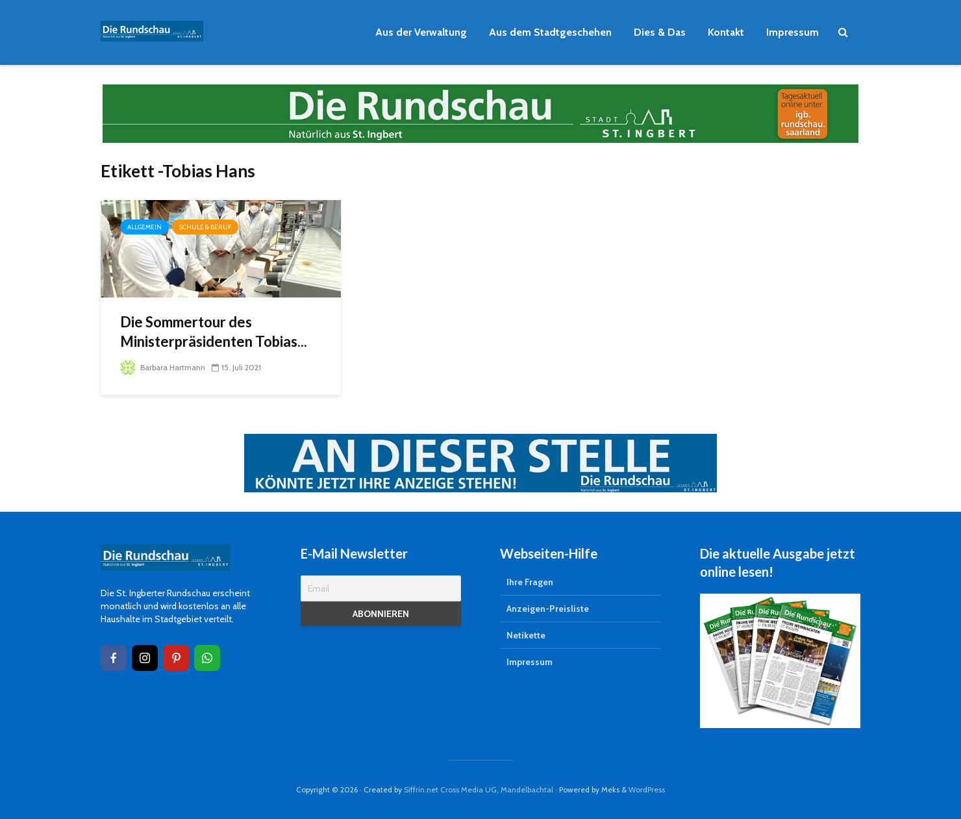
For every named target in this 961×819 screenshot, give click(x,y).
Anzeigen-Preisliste (547, 608)
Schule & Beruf (205, 227)
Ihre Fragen (529, 582)
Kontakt (726, 32)
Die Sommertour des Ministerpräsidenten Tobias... (213, 331)
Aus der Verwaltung (421, 32)
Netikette (525, 635)
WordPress (647, 789)
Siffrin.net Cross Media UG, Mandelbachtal (478, 789)
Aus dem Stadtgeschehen (550, 32)
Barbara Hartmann (162, 367)
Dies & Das (660, 32)
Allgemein (144, 227)
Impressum (792, 32)
